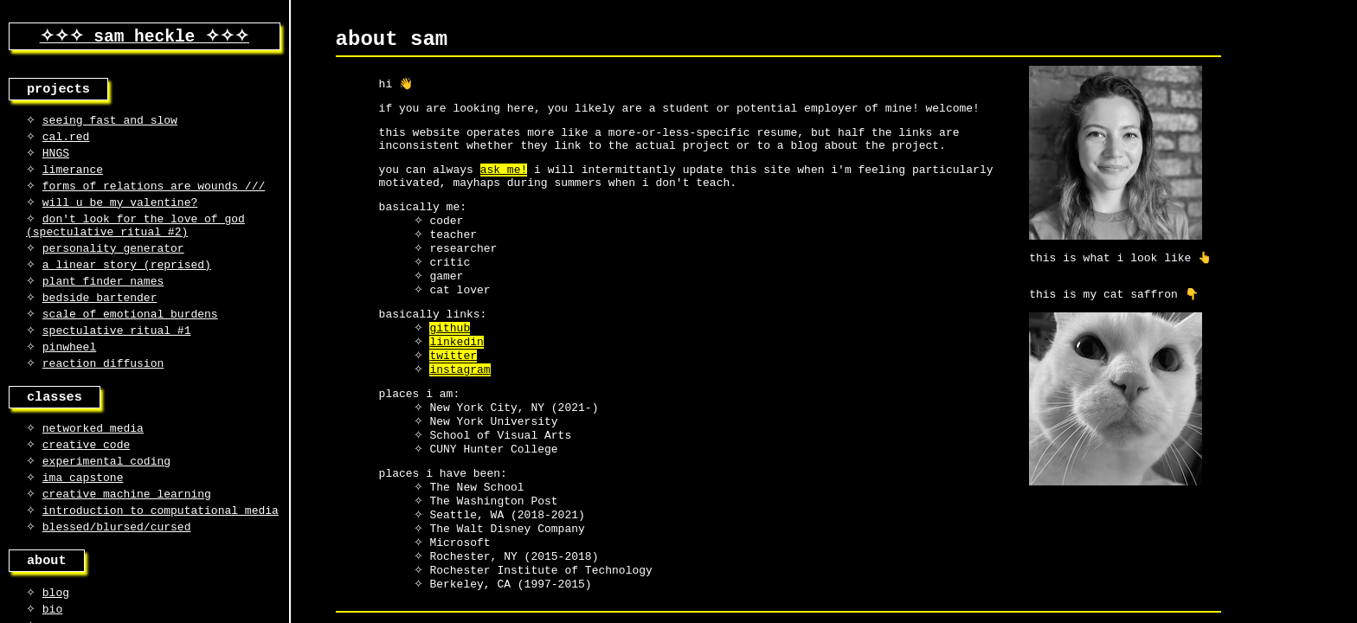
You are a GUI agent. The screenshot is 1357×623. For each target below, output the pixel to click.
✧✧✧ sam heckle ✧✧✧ (144, 37)
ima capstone (83, 518)
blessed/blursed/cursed (116, 573)
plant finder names (103, 304)
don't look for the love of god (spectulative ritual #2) (135, 242)
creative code (86, 482)
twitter (453, 395)
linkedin (456, 380)
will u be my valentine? (119, 216)
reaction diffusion (103, 395)
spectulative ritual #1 (116, 359)
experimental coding (106, 500)
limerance (72, 180)
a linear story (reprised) (126, 286)
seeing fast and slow (109, 125)
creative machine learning (126, 536)
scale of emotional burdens (130, 341)
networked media (93, 464)
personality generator (113, 268)
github (449, 364)
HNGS (55, 162)
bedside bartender (100, 323)
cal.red (66, 143)
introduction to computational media (160, 554)
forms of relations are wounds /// (153, 198)
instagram (459, 411)
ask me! (504, 186)
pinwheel (69, 377)
